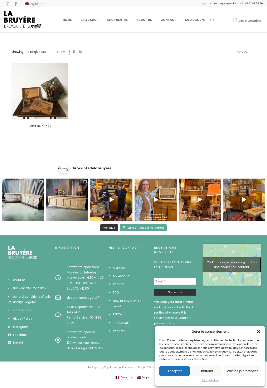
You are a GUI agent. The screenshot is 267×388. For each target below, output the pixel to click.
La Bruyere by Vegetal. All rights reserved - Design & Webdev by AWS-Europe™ (133, 367)
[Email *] (175, 281)
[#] (32, 3)
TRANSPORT (121, 323)
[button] (259, 332)
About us (144, 20)
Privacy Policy (210, 380)
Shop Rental (117, 20)
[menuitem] (124, 377)
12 (69, 52)
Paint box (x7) (40, 126)
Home (67, 20)
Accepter (175, 371)
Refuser (207, 371)
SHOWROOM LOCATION (29, 288)
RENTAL (118, 314)
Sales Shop (89, 20)
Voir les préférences (242, 371)
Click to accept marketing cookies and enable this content (232, 264)
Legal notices (22, 310)
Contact (168, 20)
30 (80, 52)
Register (119, 284)
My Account (195, 20)
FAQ (116, 292)
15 (74, 52)
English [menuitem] (146, 377)
